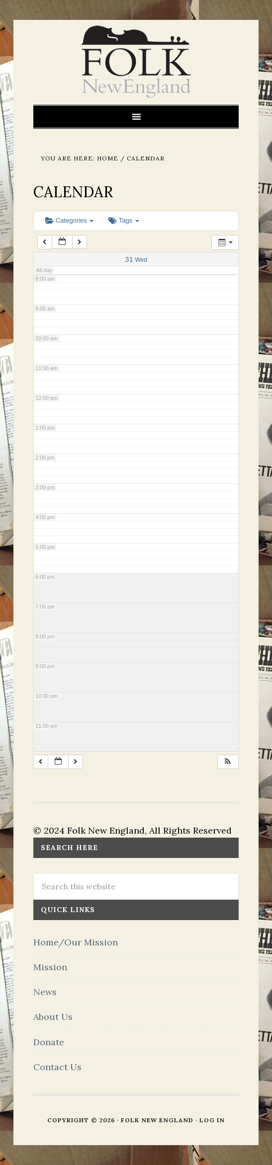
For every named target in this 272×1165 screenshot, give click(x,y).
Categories (69, 220)
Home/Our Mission (75, 942)
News (45, 992)
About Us (53, 1016)
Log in (212, 1120)
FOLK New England (136, 62)
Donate (48, 1042)
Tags (123, 220)
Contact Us (57, 1067)
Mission (50, 967)
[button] (228, 762)
